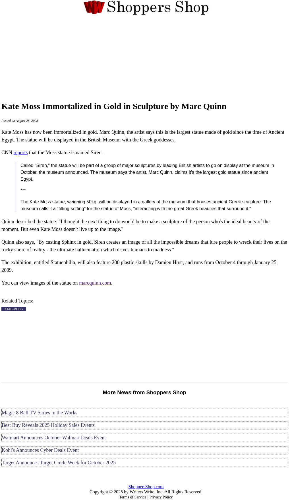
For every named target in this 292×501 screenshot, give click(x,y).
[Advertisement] (146, 57)
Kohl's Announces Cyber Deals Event (40, 450)
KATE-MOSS (14, 309)
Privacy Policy (161, 497)
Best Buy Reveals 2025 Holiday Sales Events (48, 425)
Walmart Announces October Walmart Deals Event (54, 438)
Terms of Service (132, 497)
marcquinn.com (95, 283)
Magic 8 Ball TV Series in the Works (39, 413)
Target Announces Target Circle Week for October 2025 (59, 462)
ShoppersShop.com (146, 486)
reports (21, 152)
